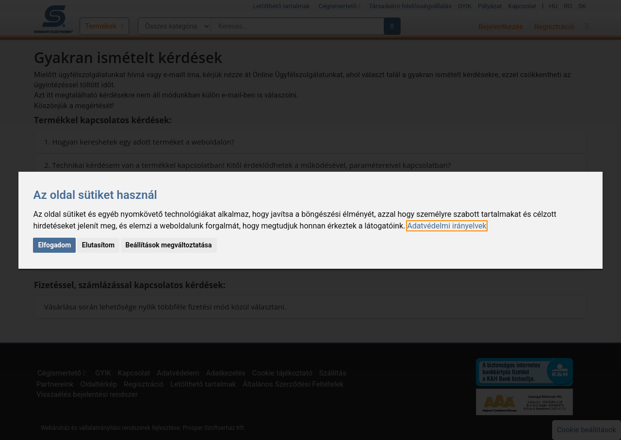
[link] (446, 225)
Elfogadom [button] (54, 245)
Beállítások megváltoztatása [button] (169, 245)
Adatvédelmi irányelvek (446, 225)
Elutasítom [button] (98, 245)
